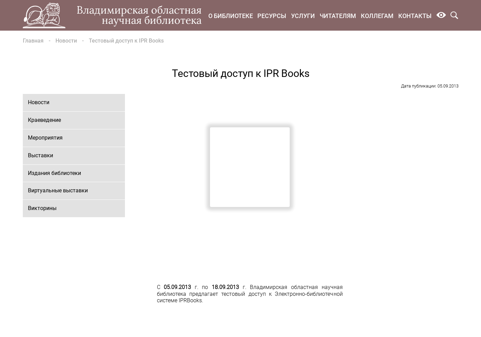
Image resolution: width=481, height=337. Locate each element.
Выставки (40, 155)
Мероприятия (45, 137)
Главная (33, 40)
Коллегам (377, 15)
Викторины (42, 208)
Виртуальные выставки (58, 190)
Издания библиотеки (54, 173)
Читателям (338, 15)
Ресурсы (271, 15)
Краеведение (44, 120)
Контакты (415, 15)
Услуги (303, 15)
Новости (66, 40)
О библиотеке (230, 15)
